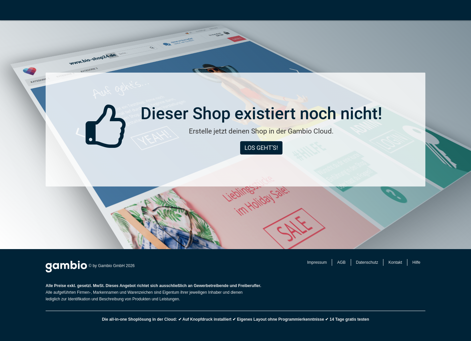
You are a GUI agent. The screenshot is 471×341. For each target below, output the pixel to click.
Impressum (317, 262)
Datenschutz (367, 262)
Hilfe (416, 262)
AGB (341, 262)
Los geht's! (261, 147)
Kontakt (395, 262)
